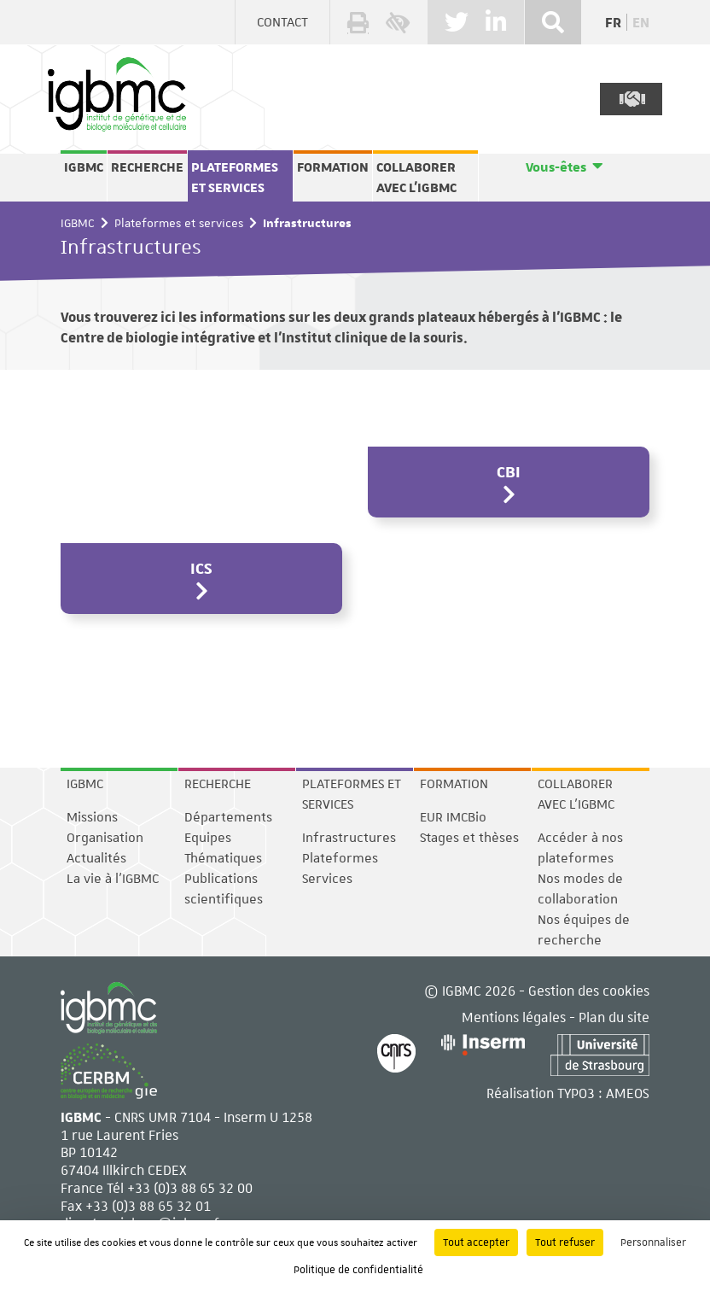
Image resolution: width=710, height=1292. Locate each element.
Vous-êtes (556, 167)
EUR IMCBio (453, 817)
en (640, 23)
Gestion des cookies (588, 990)
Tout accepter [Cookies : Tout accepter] (476, 1242)
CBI (509, 471)
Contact (282, 22)
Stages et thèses (469, 837)
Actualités (96, 858)
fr (613, 23)
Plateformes (340, 858)
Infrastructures (349, 837)
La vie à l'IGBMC (113, 878)
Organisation (105, 837)
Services (327, 878)
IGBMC (83, 167)
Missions (92, 817)
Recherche (147, 167)
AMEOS (627, 1093)
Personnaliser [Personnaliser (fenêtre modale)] (653, 1242)
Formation (333, 167)
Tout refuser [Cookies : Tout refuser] (565, 1242)
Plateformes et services (234, 177)
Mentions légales (514, 1017)
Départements (228, 817)
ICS (201, 568)
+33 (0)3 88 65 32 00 (190, 1187)
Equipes (207, 837)
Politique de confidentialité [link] (358, 1270)
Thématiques (223, 858)
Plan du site (614, 1017)
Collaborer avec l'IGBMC (416, 177)
